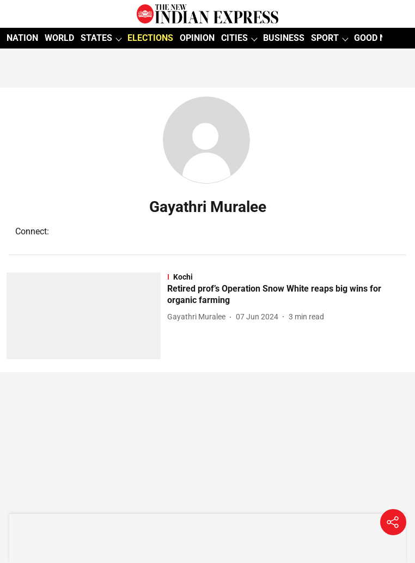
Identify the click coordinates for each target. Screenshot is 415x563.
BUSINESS (283, 38)
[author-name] (198, 317)
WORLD (59, 38)
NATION (22, 38)
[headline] (287, 294)
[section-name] (287, 277)
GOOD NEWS (379, 38)
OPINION (197, 38)
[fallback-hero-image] (87, 316)
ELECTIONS (150, 38)
